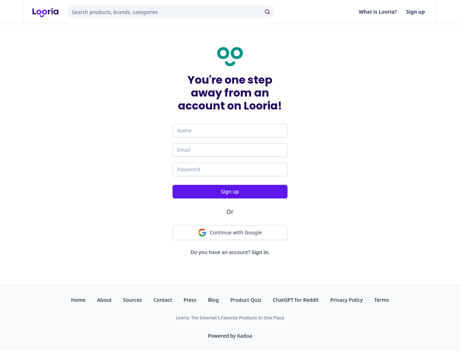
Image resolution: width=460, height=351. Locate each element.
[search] (268, 11)
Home (78, 299)
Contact (162, 299)
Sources (132, 299)
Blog (213, 299)
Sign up (415, 11)
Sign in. (261, 252)
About (104, 299)
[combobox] (171, 11)
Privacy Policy (346, 299)
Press (190, 299)
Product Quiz (245, 299)
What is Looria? (378, 11)
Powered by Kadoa (230, 335)
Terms (381, 299)
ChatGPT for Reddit (296, 299)
